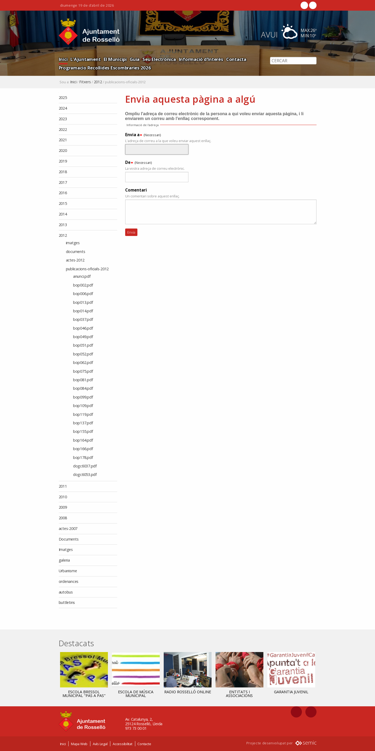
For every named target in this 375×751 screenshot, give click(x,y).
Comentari (136, 190)
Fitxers (85, 82)
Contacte (144, 743)
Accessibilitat (122, 743)
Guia (135, 59)
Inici (63, 59)
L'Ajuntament (85, 59)
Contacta (236, 59)
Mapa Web (79, 743)
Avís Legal (100, 743)
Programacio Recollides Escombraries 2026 (105, 68)
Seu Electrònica (159, 59)
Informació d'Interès (201, 59)
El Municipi (115, 59)
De (127, 162)
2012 (98, 82)
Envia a (132, 134)
